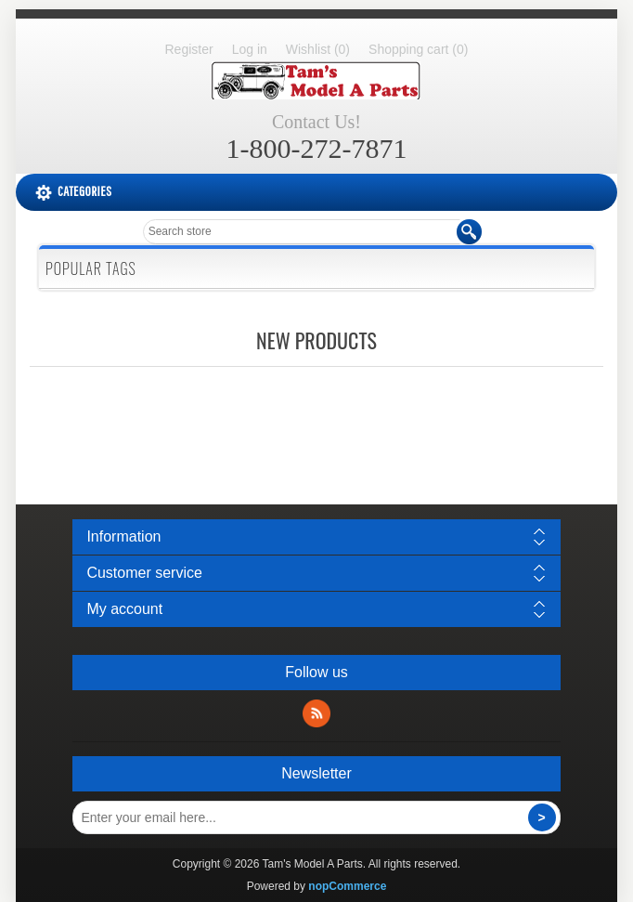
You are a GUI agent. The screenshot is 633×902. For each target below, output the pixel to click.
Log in (249, 49)
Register (189, 49)
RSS (316, 713)
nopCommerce (347, 886)
